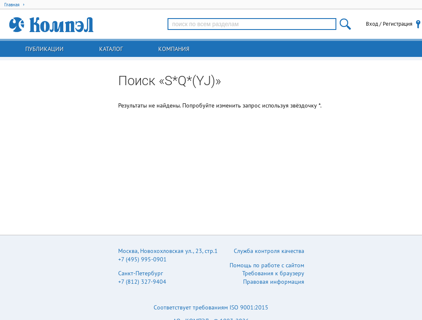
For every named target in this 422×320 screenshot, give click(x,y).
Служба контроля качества (269, 251)
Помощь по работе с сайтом (267, 265)
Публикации (44, 49)
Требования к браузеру (273, 273)
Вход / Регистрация (389, 23)
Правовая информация (273, 281)
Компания (173, 49)
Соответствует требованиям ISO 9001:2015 (211, 307)
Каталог (111, 49)
